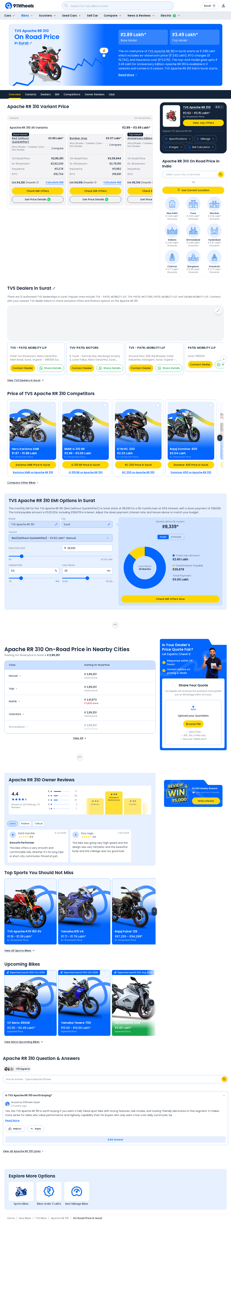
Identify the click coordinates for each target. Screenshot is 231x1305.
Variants (30, 94)
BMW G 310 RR (74, 440)
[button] (193, 784)
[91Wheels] (19, 5)
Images (173, 147)
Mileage (205, 139)
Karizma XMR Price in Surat (33, 455)
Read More (12, 1111)
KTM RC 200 (126, 440)
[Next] (219, 428)
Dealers (46, 94)
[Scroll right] (154, 902)
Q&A (112, 94)
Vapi (13, 679)
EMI (57, 94)
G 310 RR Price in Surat (85, 455)
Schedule (176, 527)
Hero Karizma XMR (25, 440)
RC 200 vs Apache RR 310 (138, 463)
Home (11, 1209)
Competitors (72, 94)
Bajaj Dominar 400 (183, 440)
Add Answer (115, 1130)
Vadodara (17, 705)
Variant (13, 522)
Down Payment (17, 538)
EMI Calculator (201, 147)
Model (12, 509)
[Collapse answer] (224, 1086)
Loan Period (68, 555)
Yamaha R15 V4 (72, 922)
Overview (15, 96)
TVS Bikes (41, 1209)
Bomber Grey (78, 138)
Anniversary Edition (139, 138)
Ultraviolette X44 (127, 1013)
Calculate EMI (55, 182)
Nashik (15, 692)
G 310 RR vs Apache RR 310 (86, 463)
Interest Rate (15, 555)
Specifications (177, 139)
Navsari (15, 666)
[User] (223, 6)
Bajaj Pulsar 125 (126, 922)
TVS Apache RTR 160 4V (24, 922)
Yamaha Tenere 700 (76, 1013)
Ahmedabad (19, 717)
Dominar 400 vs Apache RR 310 (191, 463)
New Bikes (25, 1209)
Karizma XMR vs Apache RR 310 (33, 463)
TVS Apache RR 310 (161, 51)
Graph (163, 527)
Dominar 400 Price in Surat (191, 455)
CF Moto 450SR (18, 1013)
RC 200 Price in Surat (138, 455)
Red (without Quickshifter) (20, 140)
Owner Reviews (94, 94)
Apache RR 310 (60, 1209)
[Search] (221, 174)
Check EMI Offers (38, 191)
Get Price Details (38, 199)
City (63, 509)
